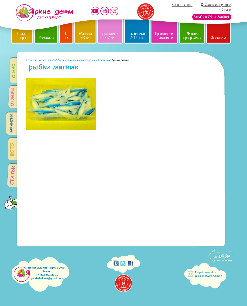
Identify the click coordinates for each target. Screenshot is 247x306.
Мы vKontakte (114, 11)
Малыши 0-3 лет (85, 35)
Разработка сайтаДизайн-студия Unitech (208, 274)
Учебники (46, 37)
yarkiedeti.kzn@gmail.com (47, 278)
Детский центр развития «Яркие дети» (44, 12)
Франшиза (218, 37)
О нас (66, 35)
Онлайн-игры (22, 35)
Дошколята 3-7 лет (110, 35)
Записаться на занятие (212, 17)
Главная (31, 60)
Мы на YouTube (95, 11)
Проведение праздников (164, 35)
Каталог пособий (47, 60)
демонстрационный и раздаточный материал (85, 60)
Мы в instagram (104, 11)
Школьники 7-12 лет (137, 35)
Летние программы (192, 35)
